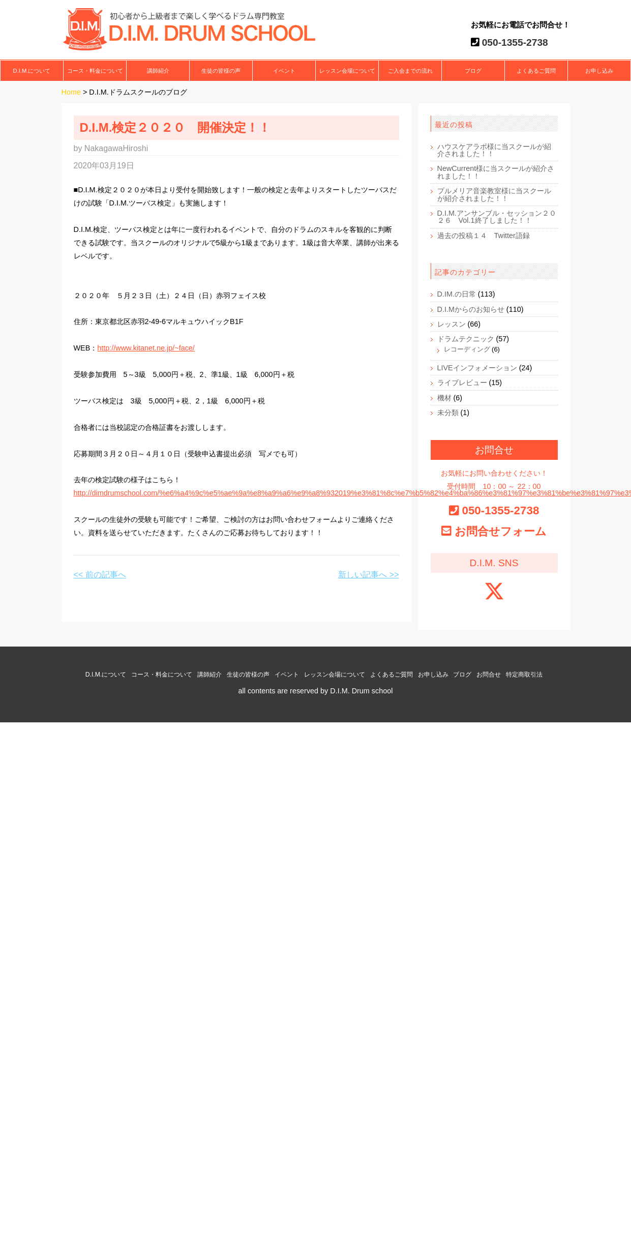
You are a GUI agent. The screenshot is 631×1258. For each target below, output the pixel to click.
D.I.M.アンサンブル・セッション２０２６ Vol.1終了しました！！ (496, 216)
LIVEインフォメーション (477, 368)
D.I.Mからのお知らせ (470, 309)
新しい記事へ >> (368, 574)
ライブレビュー (462, 382)
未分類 (448, 412)
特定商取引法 (524, 674)
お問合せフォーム (501, 531)
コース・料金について (95, 71)
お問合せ (488, 674)
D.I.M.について (32, 71)
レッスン (451, 324)
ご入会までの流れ (410, 71)
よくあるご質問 (536, 71)
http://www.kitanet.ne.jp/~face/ (146, 348)
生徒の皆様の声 (221, 71)
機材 (444, 398)
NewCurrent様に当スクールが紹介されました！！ (496, 172)
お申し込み (599, 71)
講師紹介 (158, 71)
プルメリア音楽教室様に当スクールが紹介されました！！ (494, 194)
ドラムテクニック (465, 339)
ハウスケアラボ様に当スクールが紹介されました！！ (494, 150)
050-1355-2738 (513, 42)
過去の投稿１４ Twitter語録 (483, 235)
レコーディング (467, 349)
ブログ (473, 71)
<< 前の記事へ (100, 574)
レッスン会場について (347, 71)
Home (71, 92)
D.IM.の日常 (456, 294)
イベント (284, 71)
